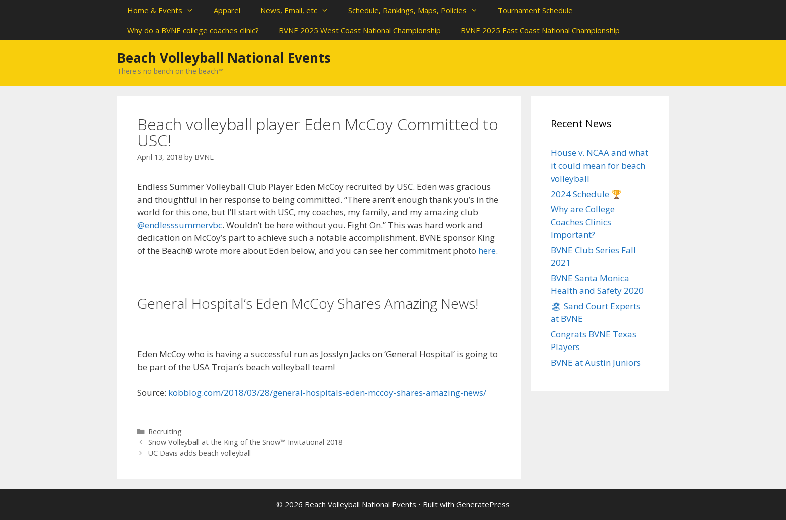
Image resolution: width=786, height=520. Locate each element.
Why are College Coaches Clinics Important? (583, 221)
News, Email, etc (299, 10)
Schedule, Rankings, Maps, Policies (418, 10)
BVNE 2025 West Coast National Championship (360, 30)
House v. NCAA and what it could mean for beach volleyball (599, 165)
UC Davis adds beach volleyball (199, 453)
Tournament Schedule (535, 10)
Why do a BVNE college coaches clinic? (193, 30)
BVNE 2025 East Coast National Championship (540, 30)
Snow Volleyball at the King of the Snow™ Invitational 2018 (245, 442)
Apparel (227, 10)
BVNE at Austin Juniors (596, 362)
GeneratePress (483, 504)
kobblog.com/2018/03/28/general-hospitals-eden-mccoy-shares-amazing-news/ (327, 392)
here (487, 250)
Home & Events (165, 10)
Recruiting (165, 431)
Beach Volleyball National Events (224, 58)
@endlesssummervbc (179, 225)
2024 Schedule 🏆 (586, 194)
